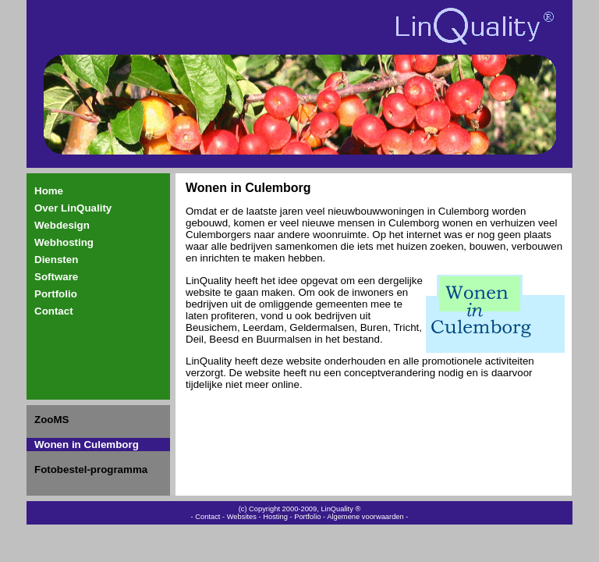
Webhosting (64, 242)
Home (48, 191)
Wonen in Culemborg (86, 444)
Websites (242, 517)
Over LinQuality (73, 208)
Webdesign (62, 225)
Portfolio (55, 294)
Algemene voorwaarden (365, 517)
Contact (53, 311)
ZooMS (51, 419)
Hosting (275, 517)
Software (56, 277)
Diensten (56, 259)
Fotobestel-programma (90, 469)
